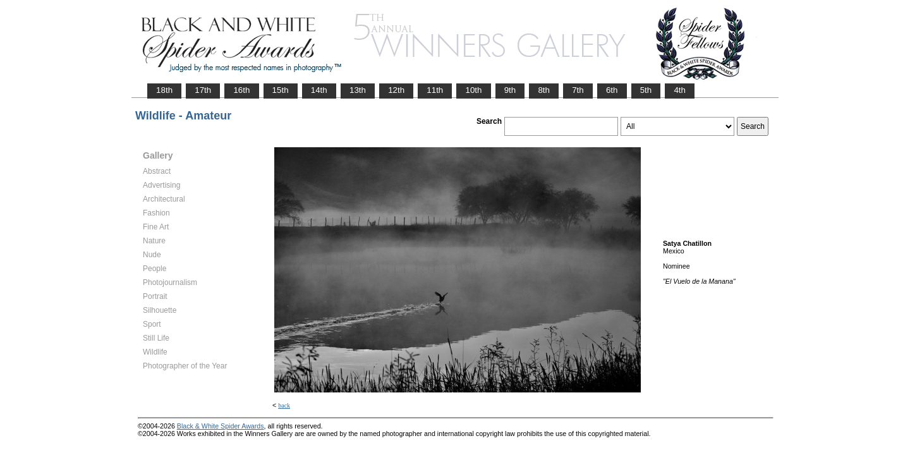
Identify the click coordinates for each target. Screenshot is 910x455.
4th (680, 90)
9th (510, 90)
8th (544, 90)
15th (280, 90)
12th (396, 90)
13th (358, 90)
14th (319, 90)
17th (203, 90)
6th (612, 90)
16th (241, 90)
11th (435, 90)
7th (578, 90)
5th (646, 90)
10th (473, 90)
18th (164, 90)
